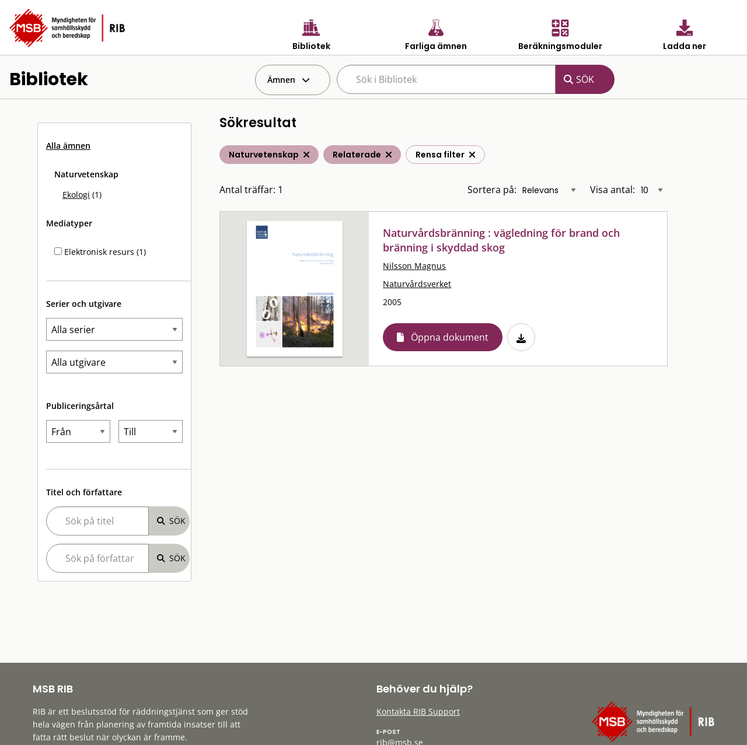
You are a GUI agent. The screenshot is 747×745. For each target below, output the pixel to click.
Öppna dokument (449, 337)
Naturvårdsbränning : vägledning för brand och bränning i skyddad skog (501, 240)
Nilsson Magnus (414, 265)
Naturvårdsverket (417, 283)
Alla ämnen (68, 145)
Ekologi (76, 194)
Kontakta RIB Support (418, 711)
